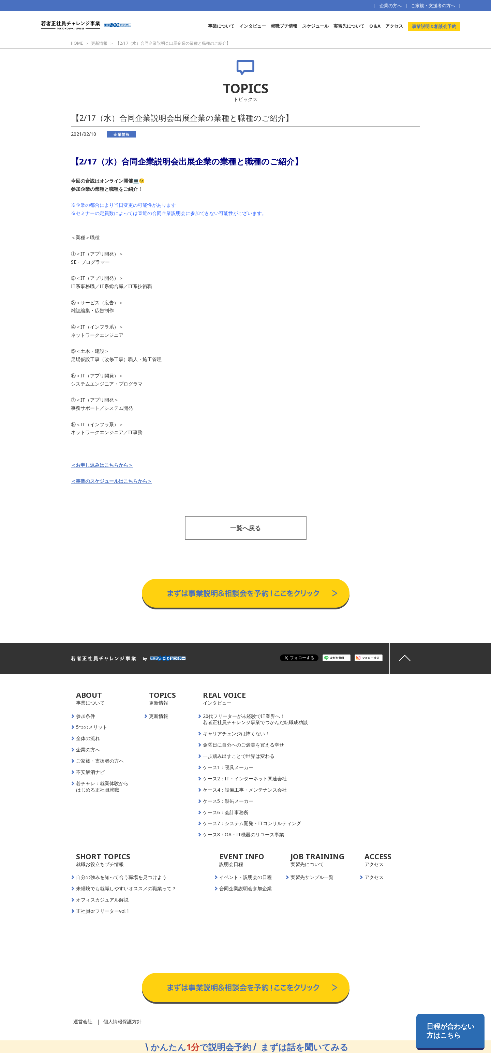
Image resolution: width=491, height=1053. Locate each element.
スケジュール (315, 26)
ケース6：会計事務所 (226, 812)
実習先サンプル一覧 (312, 877)
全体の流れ (88, 738)
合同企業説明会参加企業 (245, 888)
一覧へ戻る (245, 528)
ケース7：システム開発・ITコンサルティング (252, 823)
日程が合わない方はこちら (450, 1031)
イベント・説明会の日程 (245, 877)
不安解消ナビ (90, 772)
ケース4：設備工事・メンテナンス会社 (245, 790)
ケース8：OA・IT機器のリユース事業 (243, 835)
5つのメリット (91, 727)
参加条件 (85, 716)
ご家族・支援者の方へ (433, 5)
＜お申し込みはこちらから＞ (102, 465)
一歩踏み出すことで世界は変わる (238, 756)
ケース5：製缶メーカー (228, 801)
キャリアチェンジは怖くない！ (236, 734)
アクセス (394, 26)
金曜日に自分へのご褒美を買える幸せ (243, 745)
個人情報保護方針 (122, 1021)
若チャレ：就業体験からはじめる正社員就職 (102, 786)
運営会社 (82, 1021)
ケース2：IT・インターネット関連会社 (245, 779)
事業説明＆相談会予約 (434, 26)
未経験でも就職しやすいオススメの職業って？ (126, 888)
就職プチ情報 (284, 26)
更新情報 (158, 716)
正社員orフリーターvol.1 (102, 911)
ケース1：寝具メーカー (228, 767)
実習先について (348, 26)
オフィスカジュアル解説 (102, 900)
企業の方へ (391, 5)
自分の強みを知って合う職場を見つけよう (121, 877)
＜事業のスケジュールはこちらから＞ (111, 481)
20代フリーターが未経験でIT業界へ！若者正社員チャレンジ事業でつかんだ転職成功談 (255, 719)
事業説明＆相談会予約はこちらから (245, 571)
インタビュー (252, 26)
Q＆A (375, 26)
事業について (221, 26)
